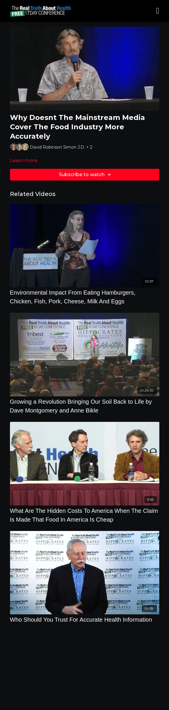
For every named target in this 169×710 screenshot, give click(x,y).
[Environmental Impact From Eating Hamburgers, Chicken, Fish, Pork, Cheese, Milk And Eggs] (84, 297)
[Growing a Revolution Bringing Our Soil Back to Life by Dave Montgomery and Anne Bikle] (84, 406)
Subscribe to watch (86, 174)
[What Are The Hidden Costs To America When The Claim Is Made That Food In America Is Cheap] (84, 515)
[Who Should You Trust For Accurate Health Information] (84, 619)
